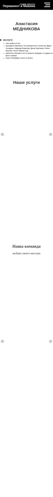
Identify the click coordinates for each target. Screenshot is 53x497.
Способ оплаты (26, 465)
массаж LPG (19, 130)
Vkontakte (9, 458)
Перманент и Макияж (19, 6)
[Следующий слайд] (50, 122)
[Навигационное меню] (47, 5)
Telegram (21, 458)
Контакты (33, 458)
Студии (45, 458)
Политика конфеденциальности (26, 461)
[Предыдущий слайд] (2, 122)
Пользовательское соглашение (26, 468)
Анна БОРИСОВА (23, 240)
